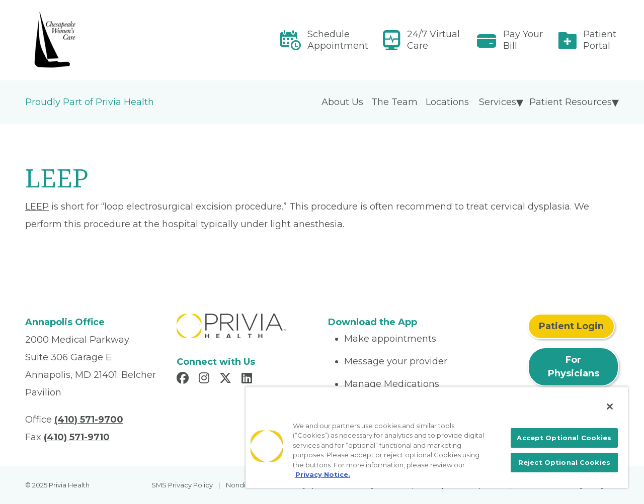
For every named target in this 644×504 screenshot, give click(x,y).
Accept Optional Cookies (564, 438)
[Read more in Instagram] (205, 379)
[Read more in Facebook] (184, 379)
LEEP (37, 206)
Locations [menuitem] (447, 102)
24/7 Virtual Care (433, 40)
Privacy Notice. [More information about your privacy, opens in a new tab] (322, 474)
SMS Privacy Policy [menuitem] (182, 485)
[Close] (610, 406)
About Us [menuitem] (342, 102)
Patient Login (571, 326)
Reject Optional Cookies (564, 462)
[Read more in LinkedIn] (248, 379)
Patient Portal (599, 40)
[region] (437, 437)
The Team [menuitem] (394, 102)
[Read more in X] (226, 379)
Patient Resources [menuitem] (570, 102)
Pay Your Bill (523, 40)
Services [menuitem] (497, 102)
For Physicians (573, 366)
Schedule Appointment (337, 40)
